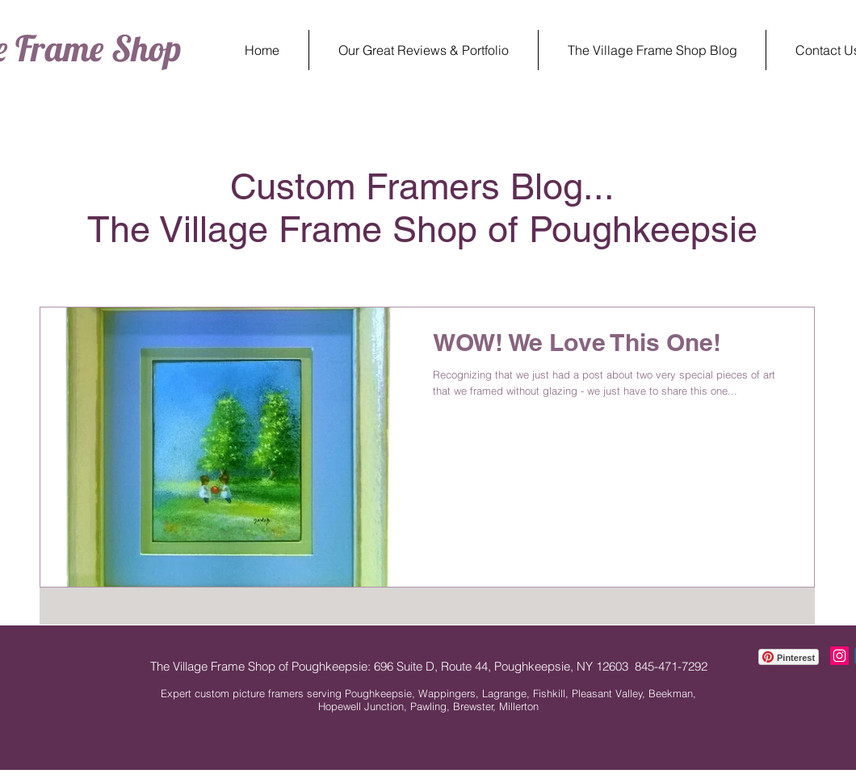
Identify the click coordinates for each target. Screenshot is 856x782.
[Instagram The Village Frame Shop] (839, 655)
